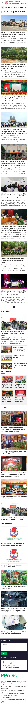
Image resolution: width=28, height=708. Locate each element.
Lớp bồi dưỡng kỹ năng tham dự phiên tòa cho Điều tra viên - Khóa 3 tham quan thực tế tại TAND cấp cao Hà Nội (13, 228)
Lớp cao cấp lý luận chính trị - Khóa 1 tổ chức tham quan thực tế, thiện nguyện (13, 260)
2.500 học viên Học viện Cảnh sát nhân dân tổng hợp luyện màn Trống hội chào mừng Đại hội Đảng (7, 387)
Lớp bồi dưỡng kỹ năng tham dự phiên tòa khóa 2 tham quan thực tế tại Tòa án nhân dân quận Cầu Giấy (13, 293)
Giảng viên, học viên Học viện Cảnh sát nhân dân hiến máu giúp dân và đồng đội (20, 387)
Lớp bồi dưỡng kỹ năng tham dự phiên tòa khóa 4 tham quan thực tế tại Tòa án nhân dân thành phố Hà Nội (13, 196)
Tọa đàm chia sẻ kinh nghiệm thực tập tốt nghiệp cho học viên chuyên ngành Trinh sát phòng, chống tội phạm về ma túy (13, 429)
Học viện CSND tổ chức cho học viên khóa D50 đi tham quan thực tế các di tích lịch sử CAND (13, 66)
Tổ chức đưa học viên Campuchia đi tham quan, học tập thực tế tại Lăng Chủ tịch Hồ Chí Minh (13, 34)
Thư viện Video (6, 311)
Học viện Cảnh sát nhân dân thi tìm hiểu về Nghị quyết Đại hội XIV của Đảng (12, 333)
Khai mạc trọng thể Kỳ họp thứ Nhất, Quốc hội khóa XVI (20, 365)
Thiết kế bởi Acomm (6, 703)
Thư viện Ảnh (6, 371)
